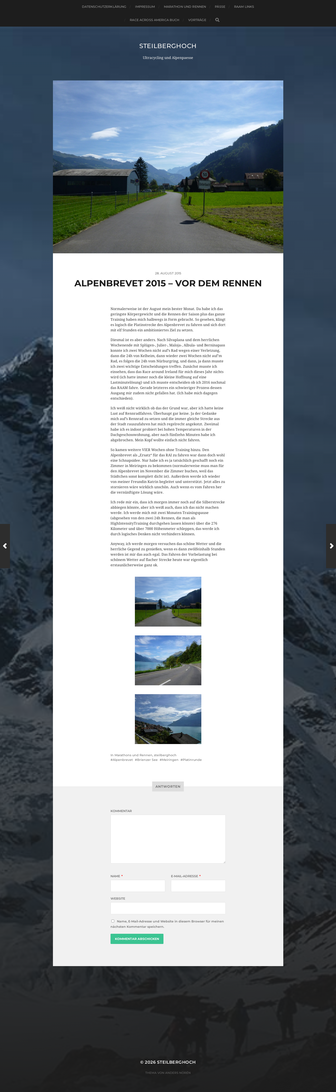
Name (117, 876)
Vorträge (197, 20)
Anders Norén (178, 1072)
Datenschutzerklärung (104, 7)
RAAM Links (244, 7)
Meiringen (170, 760)
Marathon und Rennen (185, 7)
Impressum (145, 7)
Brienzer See (147, 760)
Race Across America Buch (154, 20)
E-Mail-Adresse (186, 876)
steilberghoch (168, 46)
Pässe (220, 7)
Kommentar (121, 811)
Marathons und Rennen (133, 755)
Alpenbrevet (123, 760)
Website (118, 899)
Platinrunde (192, 760)
